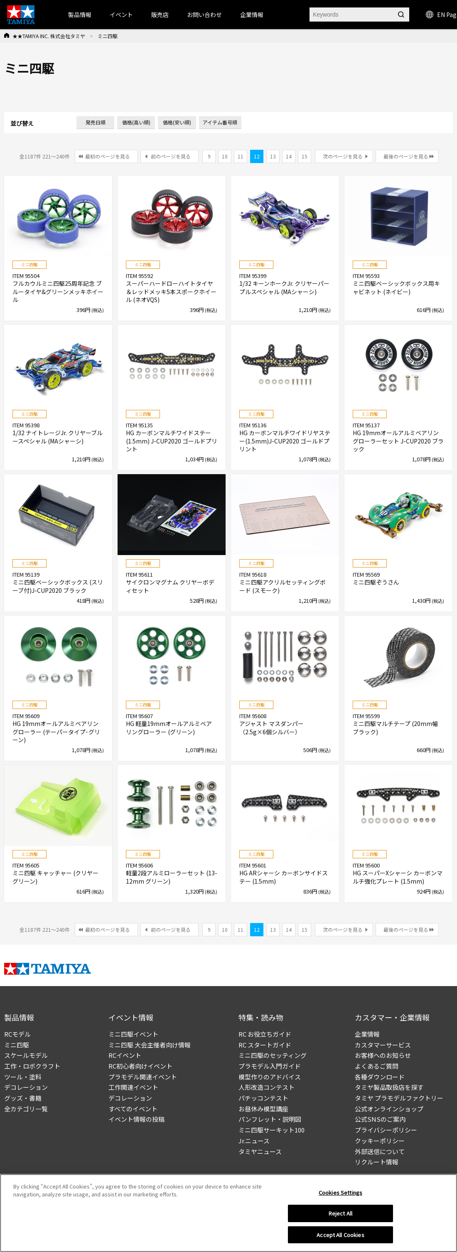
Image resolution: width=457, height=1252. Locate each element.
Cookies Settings (340, 1196)
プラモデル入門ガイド (269, 1066)
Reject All (340, 1217)
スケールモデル (26, 1055)
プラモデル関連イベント (142, 1076)
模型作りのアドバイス (269, 1076)
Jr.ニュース (254, 1140)
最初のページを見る (107, 156)
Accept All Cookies (340, 1238)
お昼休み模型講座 (263, 1108)
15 (304, 156)
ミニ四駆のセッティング (272, 1055)
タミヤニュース (260, 1151)
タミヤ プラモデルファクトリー (399, 1098)
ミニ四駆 (16, 1044)
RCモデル (17, 1034)
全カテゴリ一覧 (26, 1108)
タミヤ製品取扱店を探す (389, 1087)
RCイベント (124, 1055)
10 (225, 156)
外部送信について (380, 1151)
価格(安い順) (177, 122)
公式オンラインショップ (389, 1108)
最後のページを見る (405, 156)
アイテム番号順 (220, 122)
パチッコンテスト (263, 1098)
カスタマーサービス (383, 1044)
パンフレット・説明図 (269, 1119)
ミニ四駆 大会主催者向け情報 (149, 1044)
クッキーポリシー (380, 1140)
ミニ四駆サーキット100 (271, 1129)
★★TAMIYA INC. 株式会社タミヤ (48, 35)
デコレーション (26, 1087)
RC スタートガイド (264, 1044)
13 (273, 156)
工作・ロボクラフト (32, 1066)
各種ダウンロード (380, 1076)
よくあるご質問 (376, 1066)
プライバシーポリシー (386, 1129)
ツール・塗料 (23, 1076)
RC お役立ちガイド (264, 1034)
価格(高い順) (136, 122)
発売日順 (96, 122)
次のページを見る (343, 156)
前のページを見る (171, 156)
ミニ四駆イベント (133, 1034)
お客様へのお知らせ (383, 1055)
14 (289, 156)
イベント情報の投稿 (136, 1119)
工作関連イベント (133, 1087)
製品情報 (79, 14)
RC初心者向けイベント (140, 1066)
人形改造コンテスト (266, 1087)
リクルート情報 (376, 1161)
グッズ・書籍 (23, 1098)
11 (240, 156)
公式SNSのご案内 (380, 1119)
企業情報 (367, 1034)
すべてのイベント (132, 1108)
